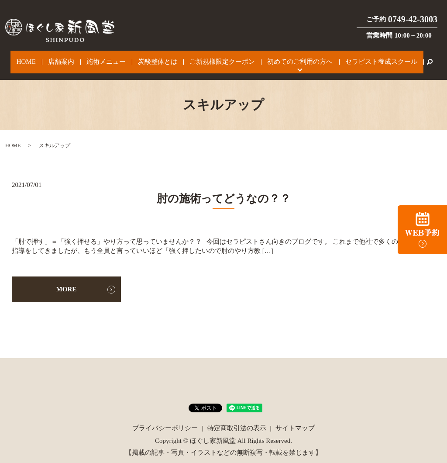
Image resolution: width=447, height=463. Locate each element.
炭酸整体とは (156, 57)
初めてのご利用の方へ (286, 57)
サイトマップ (295, 419)
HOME (44, 57)
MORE (66, 280)
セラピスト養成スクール (361, 57)
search (406, 57)
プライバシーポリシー (165, 419)
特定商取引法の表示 (236, 419)
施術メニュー (111, 57)
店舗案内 (72, 57)
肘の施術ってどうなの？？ (235, 190)
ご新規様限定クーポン (215, 57)
